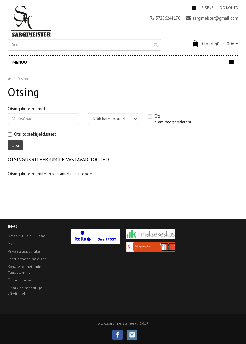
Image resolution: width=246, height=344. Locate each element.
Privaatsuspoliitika (24, 251)
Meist (12, 243)
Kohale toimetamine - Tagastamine (26, 269)
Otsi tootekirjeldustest (32, 134)
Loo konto (228, 7)
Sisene (207, 7)
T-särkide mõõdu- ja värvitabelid (25, 290)
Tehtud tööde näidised (27, 258)
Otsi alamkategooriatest (169, 119)
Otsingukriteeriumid (26, 109)
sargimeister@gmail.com (212, 18)
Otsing (22, 78)
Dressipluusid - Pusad (26, 235)
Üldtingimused (21, 280)
